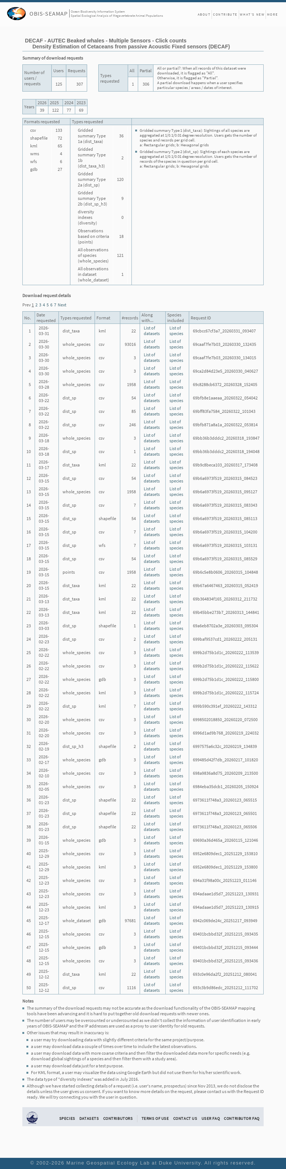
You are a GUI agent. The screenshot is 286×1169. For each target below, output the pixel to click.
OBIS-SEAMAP (48, 13)
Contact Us (185, 1118)
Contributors (118, 1118)
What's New (252, 14)
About (204, 14)
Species (67, 1118)
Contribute (225, 14)
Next (62, 305)
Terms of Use (155, 1118)
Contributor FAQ (241, 1118)
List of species (176, 330)
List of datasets (152, 330)
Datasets (89, 1118)
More (272, 14)
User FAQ (210, 1118)
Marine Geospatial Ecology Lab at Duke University (133, 1163)
